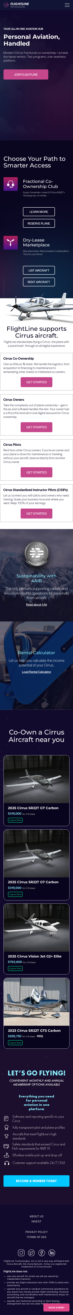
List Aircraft (39, 270)
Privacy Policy (36, 1232)
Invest (36, 1221)
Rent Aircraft (39, 282)
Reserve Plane (39, 223)
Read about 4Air (36, 604)
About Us (36, 1216)
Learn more (39, 212)
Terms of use (36, 1237)
